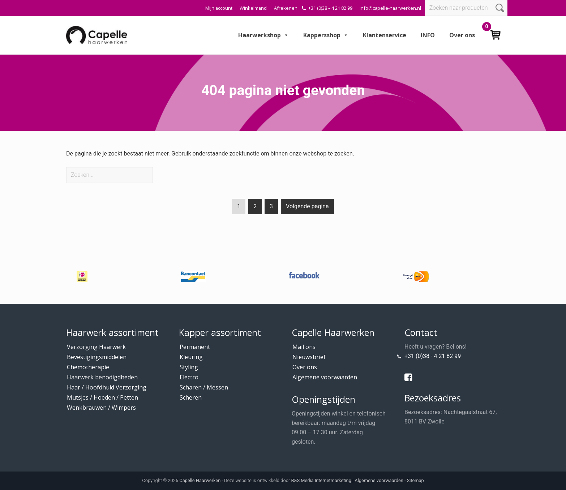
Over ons (462, 35)
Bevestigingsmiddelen (97, 357)
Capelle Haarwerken (199, 480)
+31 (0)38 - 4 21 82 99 (432, 356)
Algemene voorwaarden (324, 377)
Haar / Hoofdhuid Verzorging (106, 387)
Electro (189, 377)
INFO (428, 35)
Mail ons (304, 347)
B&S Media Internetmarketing (321, 480)
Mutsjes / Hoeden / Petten (102, 397)
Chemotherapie (88, 367)
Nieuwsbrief (309, 357)
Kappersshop (325, 35)
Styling (189, 367)
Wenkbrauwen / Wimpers (101, 408)
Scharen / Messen (204, 387)
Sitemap (415, 480)
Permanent (195, 347)
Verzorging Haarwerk (96, 347)
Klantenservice (384, 35)
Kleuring (191, 357)
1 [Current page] (239, 207)
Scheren (191, 397)
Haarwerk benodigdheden (102, 377)
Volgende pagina (307, 206)
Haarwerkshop (263, 35)
